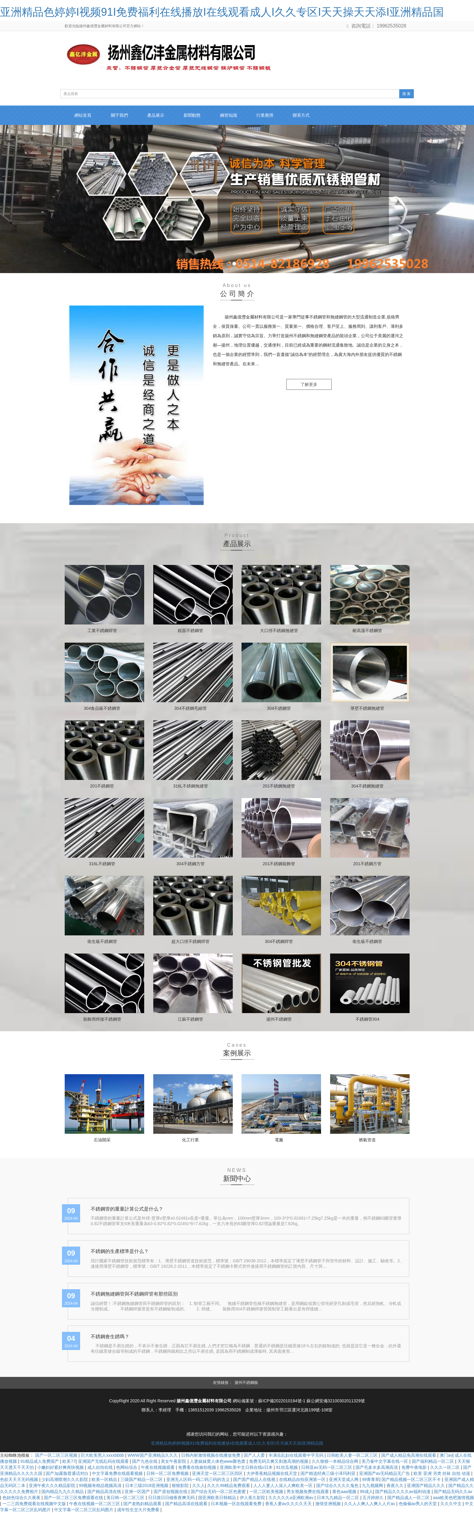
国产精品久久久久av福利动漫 (403, 1491)
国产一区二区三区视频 (57, 1455)
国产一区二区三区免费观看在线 (74, 1497)
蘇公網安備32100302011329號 (336, 1401)
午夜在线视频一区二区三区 (95, 1504)
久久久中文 (451, 1504)
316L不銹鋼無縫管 (190, 786)
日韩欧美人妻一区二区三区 (353, 1455)
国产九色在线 (145, 1461)
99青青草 (370, 1479)
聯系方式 (308, 115)
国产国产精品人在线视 (255, 1479)
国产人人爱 (255, 1455)
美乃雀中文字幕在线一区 (385, 1461)
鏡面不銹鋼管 (190, 630)
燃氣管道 (367, 1139)
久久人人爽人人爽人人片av (370, 1504)
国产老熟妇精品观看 (143, 1504)
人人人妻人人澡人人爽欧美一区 (283, 1485)
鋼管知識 (233, 115)
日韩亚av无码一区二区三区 (327, 1467)
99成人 (366, 1491)
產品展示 (158, 115)
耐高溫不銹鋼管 (367, 630)
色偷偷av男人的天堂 (418, 1504)
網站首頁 (83, 115)
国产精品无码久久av (453, 1491)
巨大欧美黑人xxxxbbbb (103, 1455)
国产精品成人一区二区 (409, 1497)
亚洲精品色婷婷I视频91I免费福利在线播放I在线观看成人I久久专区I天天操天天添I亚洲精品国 (222, 12)
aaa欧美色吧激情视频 (453, 1497)
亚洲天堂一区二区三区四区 (218, 1473)
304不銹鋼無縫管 (367, 786)
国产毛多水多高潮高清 (377, 1467)
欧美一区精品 (105, 1479)
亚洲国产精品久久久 (426, 1485)
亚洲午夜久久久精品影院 (52, 1485)
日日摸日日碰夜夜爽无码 (172, 1497)
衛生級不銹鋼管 (102, 941)
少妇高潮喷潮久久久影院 (65, 1479)
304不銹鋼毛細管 (190, 708)
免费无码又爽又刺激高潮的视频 (279, 1461)
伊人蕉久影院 (253, 1497)
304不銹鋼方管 (191, 863)
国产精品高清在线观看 (187, 1504)
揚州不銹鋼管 (279, 1019)
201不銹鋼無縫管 (279, 786)
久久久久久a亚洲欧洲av (291, 1497)
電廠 (279, 1139)
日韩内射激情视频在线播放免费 (211, 1455)
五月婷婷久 (373, 1497)
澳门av (446, 1455)
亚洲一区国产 (138, 1491)
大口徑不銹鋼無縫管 (279, 630)
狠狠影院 (181, 1485)
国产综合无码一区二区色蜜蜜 (219, 1491)
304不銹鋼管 (279, 708)
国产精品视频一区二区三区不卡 (411, 1479)
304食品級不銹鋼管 (102, 708)
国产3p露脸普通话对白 (67, 1473)
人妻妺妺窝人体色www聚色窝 (218, 1461)
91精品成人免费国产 (40, 1461)
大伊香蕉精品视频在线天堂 (272, 1473)
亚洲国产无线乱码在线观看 (104, 1461)
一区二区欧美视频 (266, 1491)
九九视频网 (373, 1485)
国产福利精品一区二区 (433, 1461)
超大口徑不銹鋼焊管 (190, 941)
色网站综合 (127, 1467)
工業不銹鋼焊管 (102, 630)
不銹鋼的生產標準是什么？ (120, 1251)
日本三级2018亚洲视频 (147, 1485)
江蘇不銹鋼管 (190, 1019)
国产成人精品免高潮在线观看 (409, 1455)
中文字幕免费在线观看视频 (118, 1473)
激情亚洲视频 (328, 1504)
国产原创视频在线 (171, 1491)
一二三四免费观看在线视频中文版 (34, 1504)
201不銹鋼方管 (367, 863)
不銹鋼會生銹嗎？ (110, 1336)
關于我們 (120, 115)
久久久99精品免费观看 (229, 1485)
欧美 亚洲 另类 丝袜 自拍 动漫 (442, 1473)
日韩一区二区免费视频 (168, 1473)
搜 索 (406, 94)
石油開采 (102, 1139)
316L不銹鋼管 (102, 863)
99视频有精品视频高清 (101, 1485)
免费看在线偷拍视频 (197, 1467)
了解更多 (308, 384)
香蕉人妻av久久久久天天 (289, 1504)
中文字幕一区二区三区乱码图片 (84, 1510)
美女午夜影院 (174, 1461)
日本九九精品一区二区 (338, 1497)
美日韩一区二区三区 (126, 1497)
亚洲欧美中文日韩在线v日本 (247, 1467)
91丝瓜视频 (287, 1467)
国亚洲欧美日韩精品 (217, 1497)
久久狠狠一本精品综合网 (335, 1461)
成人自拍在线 (100, 1467)
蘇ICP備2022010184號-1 (281, 1401)
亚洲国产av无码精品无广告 (385, 1473)
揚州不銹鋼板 (246, 1383)
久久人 (198, 1485)
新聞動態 (195, 115)
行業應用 (270, 115)
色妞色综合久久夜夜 (22, 1497)
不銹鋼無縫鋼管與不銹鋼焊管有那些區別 (134, 1294)
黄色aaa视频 (344, 1491)
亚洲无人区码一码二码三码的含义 (198, 1479)
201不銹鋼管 (102, 786)
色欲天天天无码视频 (19, 1479)
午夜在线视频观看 (158, 1467)
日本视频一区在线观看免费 (237, 1504)
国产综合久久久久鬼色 (338, 1485)
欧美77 (69, 1461)
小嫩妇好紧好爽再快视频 (61, 1467)
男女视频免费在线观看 (308, 1491)
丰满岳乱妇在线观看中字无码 (296, 1455)
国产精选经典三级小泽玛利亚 (328, 1473)
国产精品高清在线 (104, 1491)
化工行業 (190, 1139)
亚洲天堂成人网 (344, 1479)
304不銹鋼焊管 (279, 941)
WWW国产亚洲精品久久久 (153, 1455)
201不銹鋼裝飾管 (279, 863)
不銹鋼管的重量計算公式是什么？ (127, 1208)
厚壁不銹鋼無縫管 (367, 708)
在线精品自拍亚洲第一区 (303, 1479)
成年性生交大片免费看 (139, 1510)
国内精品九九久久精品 (63, 1491)
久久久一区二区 (445, 1467)
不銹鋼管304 (367, 1019)
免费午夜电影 (414, 1467)
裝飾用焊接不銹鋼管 (102, 1019)
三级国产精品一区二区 (142, 1479)
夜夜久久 (396, 1485)
